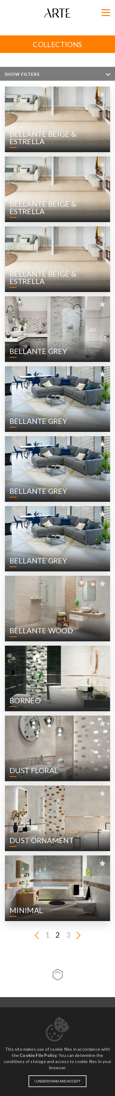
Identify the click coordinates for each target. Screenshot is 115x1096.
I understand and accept (58, 1081)
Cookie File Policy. (38, 1055)
